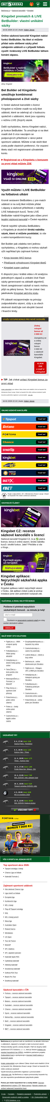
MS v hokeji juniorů (11, 917)
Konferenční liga (11, 901)
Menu (45, 4)
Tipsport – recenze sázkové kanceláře (18, 997)
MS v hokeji (9, 905)
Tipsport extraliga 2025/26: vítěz (25, 786)
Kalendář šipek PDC (12, 957)
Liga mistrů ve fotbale (12, 893)
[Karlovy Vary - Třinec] (7, 750)
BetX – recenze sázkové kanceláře (17, 1021)
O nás (3, 1094)
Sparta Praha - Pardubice (23, 744)
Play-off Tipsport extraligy (14, 909)
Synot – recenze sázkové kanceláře (17, 1013)
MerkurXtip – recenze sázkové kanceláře (19, 1017)
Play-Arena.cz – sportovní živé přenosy (11, 690)
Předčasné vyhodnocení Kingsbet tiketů (25, 262)
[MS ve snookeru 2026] (7, 793)
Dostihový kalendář (12, 981)
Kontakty (11, 1094)
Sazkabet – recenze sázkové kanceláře (19, 1005)
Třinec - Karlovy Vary (21, 761)
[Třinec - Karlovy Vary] (7, 759)
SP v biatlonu (9, 949)
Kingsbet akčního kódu (26, 293)
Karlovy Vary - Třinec (21, 752)
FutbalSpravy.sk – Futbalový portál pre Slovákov (32, 686)
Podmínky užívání (40, 1094)
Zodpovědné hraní (7, 1055)
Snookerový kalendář (12, 969)
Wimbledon (9, 933)
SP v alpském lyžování (13, 953)
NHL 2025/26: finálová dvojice (24, 803)
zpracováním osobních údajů (27, 620)
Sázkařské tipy (10, 735)
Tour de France (10, 941)
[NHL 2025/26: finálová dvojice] (7, 801)
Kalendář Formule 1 (12, 877)
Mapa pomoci (26, 1085)
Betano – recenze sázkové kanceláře (18, 1001)
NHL (6, 913)
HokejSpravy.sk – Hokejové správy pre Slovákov (32, 677)
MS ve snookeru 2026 (22, 795)
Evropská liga (10, 897)
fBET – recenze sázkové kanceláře (17, 1029)
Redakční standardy (24, 1094)
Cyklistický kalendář (12, 961)
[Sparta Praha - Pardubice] (7, 742)
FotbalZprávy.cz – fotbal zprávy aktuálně (12, 653)
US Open (8, 937)
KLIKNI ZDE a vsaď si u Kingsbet (40, 367)
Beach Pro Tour (10, 977)
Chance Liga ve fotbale (13, 873)
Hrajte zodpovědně (6, 389)
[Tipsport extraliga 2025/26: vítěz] (7, 784)
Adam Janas (29, 30)
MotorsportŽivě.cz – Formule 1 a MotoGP (13, 681)
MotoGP (8, 945)
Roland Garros (10, 929)
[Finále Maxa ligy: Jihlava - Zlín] (7, 767)
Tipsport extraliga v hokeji (14, 869)
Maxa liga (8, 921)
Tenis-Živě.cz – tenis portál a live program (12, 672)
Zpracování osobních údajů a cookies (15, 1097)
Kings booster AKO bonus (17, 258)
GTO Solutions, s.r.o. (13, 1100)
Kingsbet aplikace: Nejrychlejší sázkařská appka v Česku (24, 580)
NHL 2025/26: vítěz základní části (26, 778)
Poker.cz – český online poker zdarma (12, 709)
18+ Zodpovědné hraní (39, 1097)
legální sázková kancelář (14, 219)
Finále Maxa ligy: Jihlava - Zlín (25, 769)
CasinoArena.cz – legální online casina (12, 718)
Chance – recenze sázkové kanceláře (18, 1009)
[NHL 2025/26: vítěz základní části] (7, 776)
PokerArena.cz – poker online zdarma (12, 700)
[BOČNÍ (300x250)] (20, 854)
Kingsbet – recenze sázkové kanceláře (18, 1025)
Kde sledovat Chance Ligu (14, 889)
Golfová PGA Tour (11, 973)
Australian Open (10, 925)
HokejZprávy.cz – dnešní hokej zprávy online (13, 662)
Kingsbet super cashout (16, 267)
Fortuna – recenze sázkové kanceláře (18, 993)
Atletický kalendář (11, 965)
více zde (30, 395)
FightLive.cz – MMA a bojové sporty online (13, 644)
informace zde (6, 1074)
